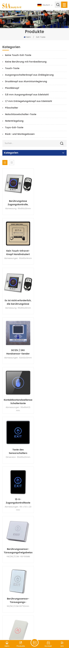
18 (31, 572)
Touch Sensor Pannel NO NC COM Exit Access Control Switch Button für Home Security (51, 397)
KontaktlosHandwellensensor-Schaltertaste (18, 300)
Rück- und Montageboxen (20, 134)
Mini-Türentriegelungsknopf (18, 495)
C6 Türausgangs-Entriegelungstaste (17, 446)
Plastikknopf (12, 88)
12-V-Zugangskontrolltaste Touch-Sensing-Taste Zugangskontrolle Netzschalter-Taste (17, 349)
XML (26, 631)
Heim (27, 37)
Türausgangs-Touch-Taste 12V (51, 446)
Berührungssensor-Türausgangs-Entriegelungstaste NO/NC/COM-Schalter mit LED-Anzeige (17, 397)
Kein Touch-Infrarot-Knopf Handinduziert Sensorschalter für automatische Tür (51, 202)
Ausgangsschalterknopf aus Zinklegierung (29, 75)
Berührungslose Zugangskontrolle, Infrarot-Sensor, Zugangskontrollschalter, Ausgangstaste (18, 202)
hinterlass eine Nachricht (35, 642)
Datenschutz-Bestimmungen (44, 631)
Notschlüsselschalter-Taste (20, 114)
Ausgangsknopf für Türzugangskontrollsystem (18, 544)
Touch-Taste (12, 68)
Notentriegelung (14, 121)
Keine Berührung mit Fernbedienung (26, 62)
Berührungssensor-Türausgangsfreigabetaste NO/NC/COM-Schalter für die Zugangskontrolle (51, 349)
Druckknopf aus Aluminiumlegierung (26, 81)
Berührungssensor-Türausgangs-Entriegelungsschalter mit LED (51, 544)
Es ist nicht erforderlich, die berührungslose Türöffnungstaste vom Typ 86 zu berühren (17, 251)
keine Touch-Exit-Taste (18, 55)
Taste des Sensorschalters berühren (51, 300)
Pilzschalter (11, 108)
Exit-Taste (40, 37)
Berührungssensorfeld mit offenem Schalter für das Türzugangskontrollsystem (51, 495)
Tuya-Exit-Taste (14, 127)
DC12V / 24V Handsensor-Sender (51, 251)
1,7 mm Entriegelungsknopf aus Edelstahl (28, 101)
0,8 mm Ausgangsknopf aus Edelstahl (27, 94)
